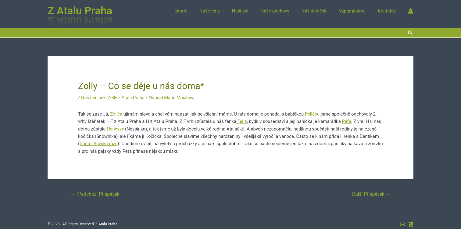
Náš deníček (321, 11)
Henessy (115, 128)
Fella (241, 121)
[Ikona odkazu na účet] (410, 11)
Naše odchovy (285, 11)
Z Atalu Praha (80, 11)
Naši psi (254, 11)
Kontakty (388, 11)
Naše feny (226, 11)
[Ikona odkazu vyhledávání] (410, 33)
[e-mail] (402, 224)
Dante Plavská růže (99, 143)
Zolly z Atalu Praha (127, 97)
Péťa (347, 121)
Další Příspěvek (370, 193)
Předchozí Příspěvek (96, 193)
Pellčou (312, 114)
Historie (199, 11)
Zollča (116, 114)
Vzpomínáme (356, 11)
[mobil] (411, 224)
